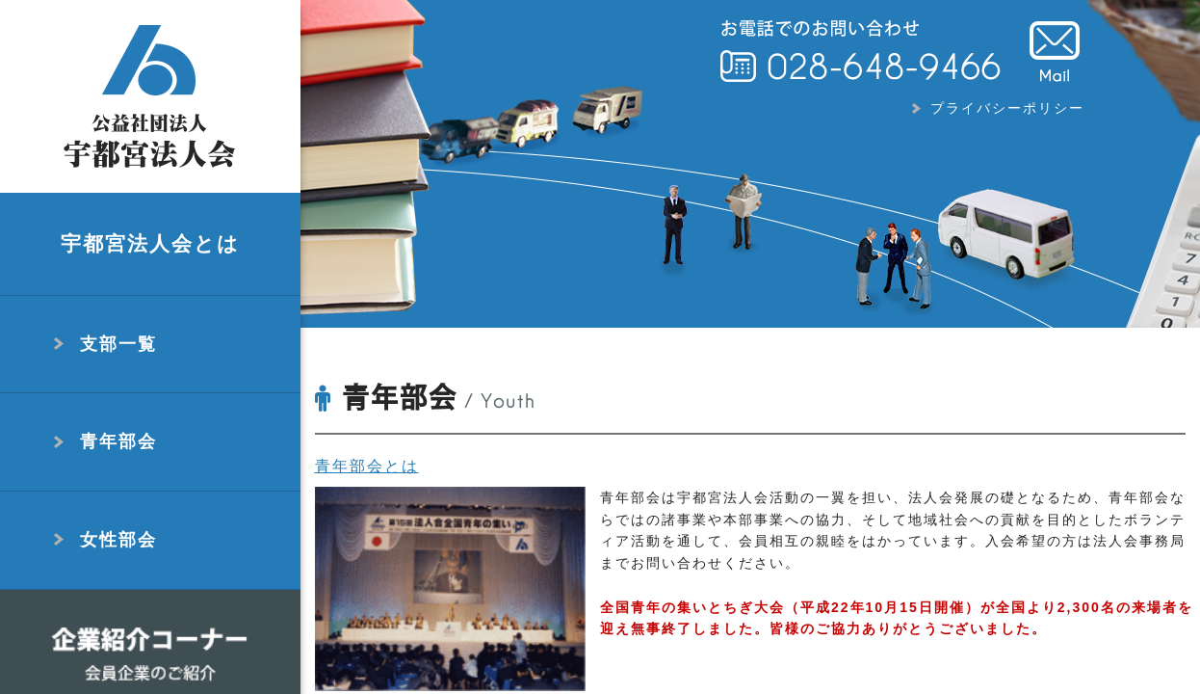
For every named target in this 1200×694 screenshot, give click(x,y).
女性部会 (118, 539)
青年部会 (118, 441)
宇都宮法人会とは (150, 243)
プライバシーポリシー (1007, 108)
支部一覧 (118, 344)
